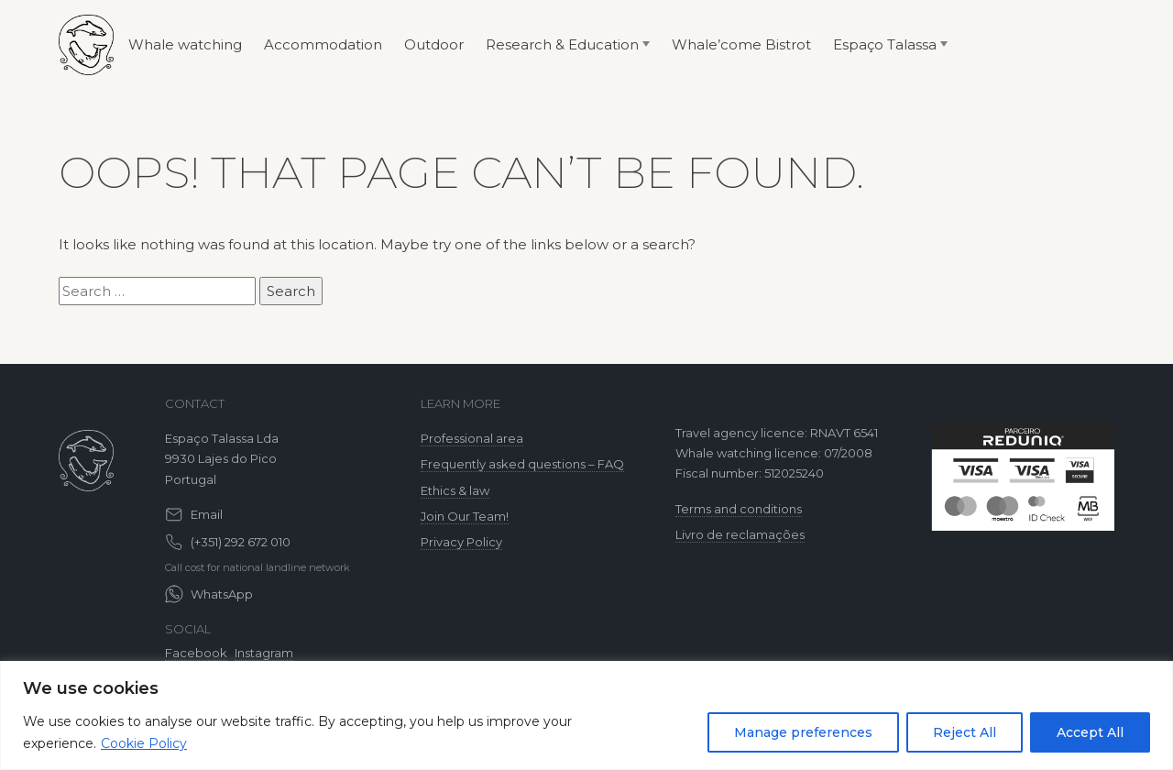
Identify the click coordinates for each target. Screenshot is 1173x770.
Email (207, 514)
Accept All (1090, 732)
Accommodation (323, 44)
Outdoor (434, 44)
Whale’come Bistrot (741, 44)
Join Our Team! (465, 516)
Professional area (472, 438)
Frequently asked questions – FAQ (522, 463)
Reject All (964, 732)
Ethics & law (455, 490)
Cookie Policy (144, 743)
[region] (586, 715)
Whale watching (185, 44)
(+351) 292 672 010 (241, 541)
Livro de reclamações (740, 534)
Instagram (264, 652)
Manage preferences (803, 732)
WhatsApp (222, 594)
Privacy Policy (461, 541)
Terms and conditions (738, 508)
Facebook (196, 652)
